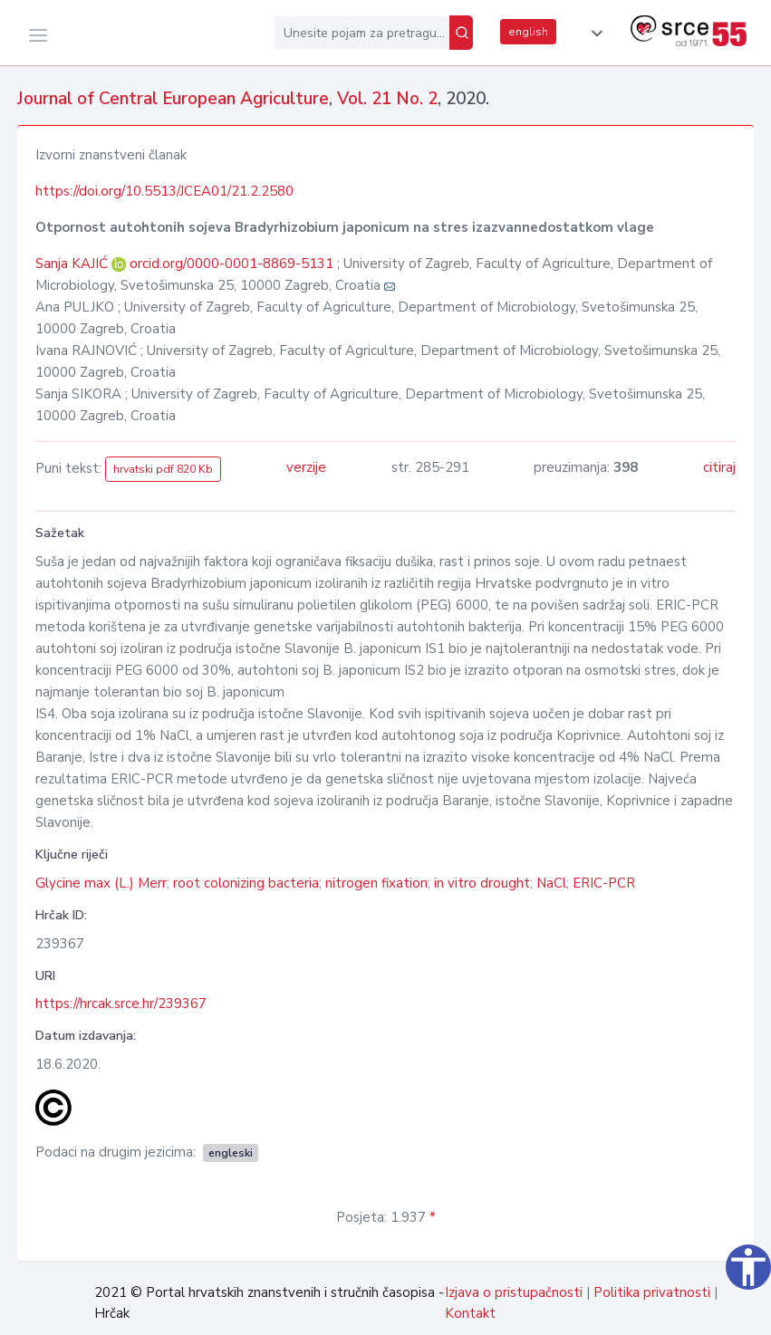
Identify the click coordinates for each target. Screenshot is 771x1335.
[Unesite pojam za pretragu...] (362, 32)
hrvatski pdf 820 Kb (163, 469)
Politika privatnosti (651, 1292)
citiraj (719, 467)
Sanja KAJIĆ (73, 264)
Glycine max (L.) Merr (101, 883)
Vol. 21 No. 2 (387, 98)
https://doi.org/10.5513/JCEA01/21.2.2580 (164, 191)
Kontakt (470, 1313)
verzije (306, 467)
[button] (593, 33)
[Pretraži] (461, 32)
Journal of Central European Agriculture (173, 98)
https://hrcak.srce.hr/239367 (121, 1003)
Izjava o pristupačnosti (514, 1292)
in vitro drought (482, 883)
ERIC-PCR (604, 883)
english (528, 31)
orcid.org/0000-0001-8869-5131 (231, 264)
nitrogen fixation (376, 883)
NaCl (551, 883)
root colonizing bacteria (246, 883)
